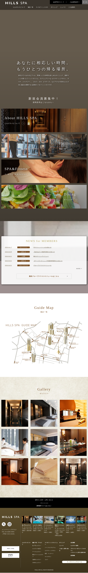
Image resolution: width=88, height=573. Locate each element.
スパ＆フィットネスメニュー (51, 543)
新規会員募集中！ (44, 100)
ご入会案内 (71, 7)
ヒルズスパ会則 (74, 546)
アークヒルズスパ (36, 552)
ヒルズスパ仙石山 (36, 549)
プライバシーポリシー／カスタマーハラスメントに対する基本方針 (78, 550)
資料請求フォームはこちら (44, 506)
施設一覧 (30, 7)
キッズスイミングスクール (74, 562)
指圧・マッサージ (49, 554)
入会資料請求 (74, 2)
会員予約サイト (57, 2)
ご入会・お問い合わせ (64, 550)
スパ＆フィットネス (42, 7)
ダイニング (54, 7)
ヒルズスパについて (19, 7)
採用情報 (73, 555)
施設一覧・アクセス (37, 542)
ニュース (63, 7)
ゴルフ (46, 560)
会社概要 (73, 542)
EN (86, 2)
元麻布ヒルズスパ (36, 560)
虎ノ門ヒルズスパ (36, 546)
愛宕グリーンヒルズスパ (37, 556)
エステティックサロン (50, 550)
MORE (78, 268)
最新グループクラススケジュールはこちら (44, 276)
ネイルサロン (48, 556)
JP (83, 2)
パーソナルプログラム (50, 548)
